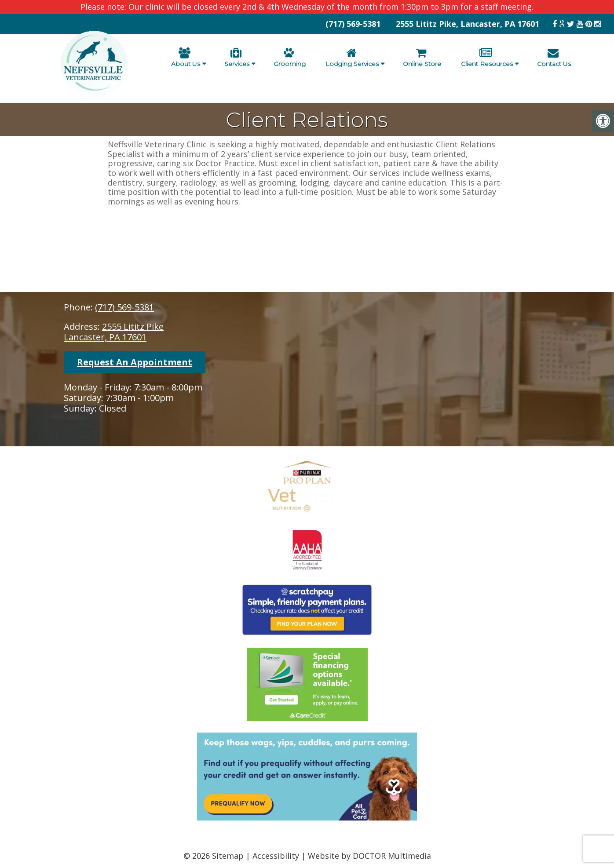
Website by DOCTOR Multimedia (369, 855)
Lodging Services (352, 57)
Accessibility (275, 855)
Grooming (290, 57)
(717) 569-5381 (352, 23)
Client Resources (487, 57)
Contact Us (554, 57)
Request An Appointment (134, 362)
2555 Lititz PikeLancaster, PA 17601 (114, 332)
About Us (185, 57)
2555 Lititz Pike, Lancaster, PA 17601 (467, 23)
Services (236, 57)
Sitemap (228, 855)
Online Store (422, 57)
